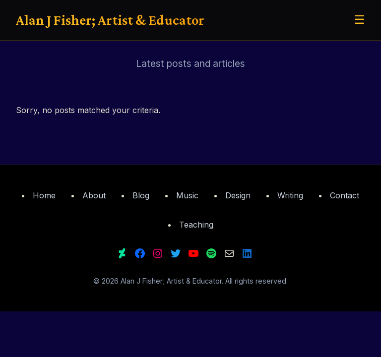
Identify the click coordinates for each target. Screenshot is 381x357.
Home (44, 195)
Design (238, 195)
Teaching (196, 225)
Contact (344, 195)
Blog (140, 195)
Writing (290, 195)
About (94, 195)
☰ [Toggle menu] (359, 19)
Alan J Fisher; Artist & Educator (110, 20)
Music (187, 195)
